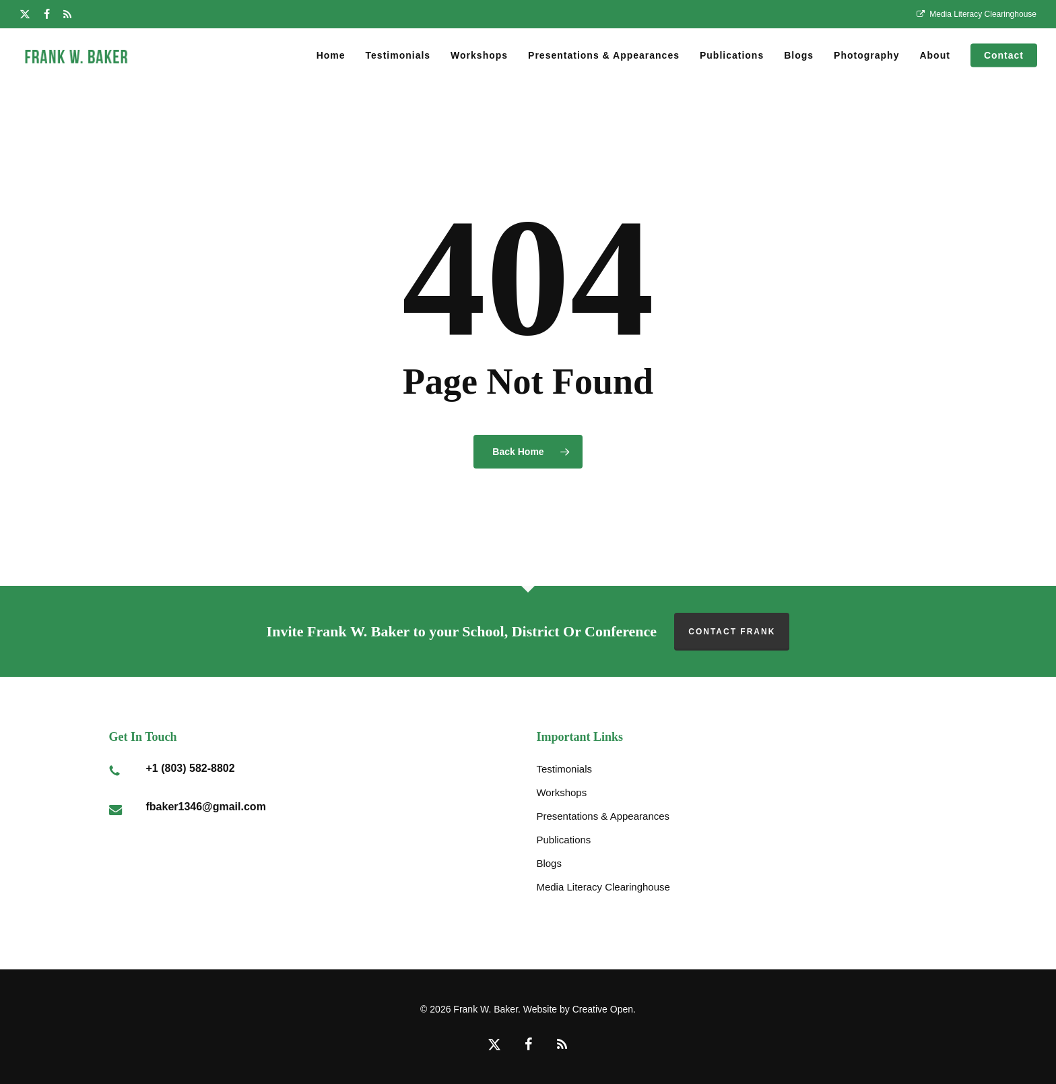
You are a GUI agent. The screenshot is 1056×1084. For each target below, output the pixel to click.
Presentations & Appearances (602, 816)
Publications (563, 839)
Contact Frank (731, 631)
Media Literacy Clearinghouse (602, 887)
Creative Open (602, 1009)
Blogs (549, 863)
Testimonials (564, 769)
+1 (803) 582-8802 (190, 768)
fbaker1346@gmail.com (206, 806)
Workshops (561, 792)
